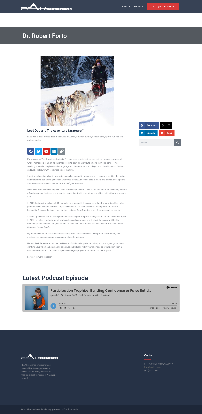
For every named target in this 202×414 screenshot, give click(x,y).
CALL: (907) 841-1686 (163, 6)
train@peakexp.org (152, 367)
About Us (126, 6)
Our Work (138, 6)
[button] (149, 125)
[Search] (177, 142)
